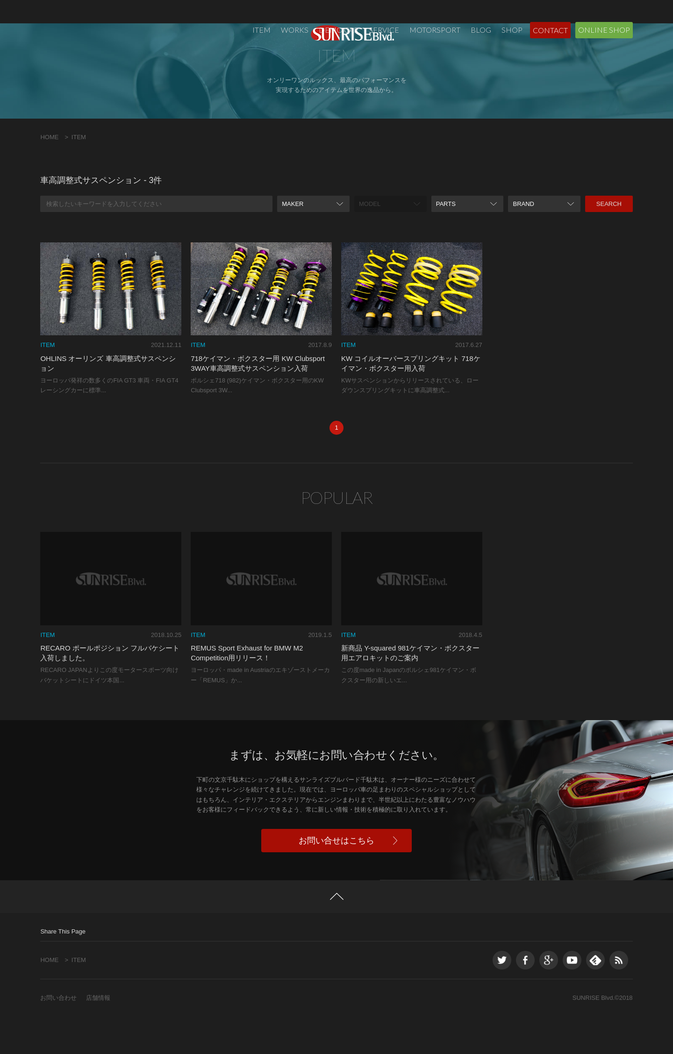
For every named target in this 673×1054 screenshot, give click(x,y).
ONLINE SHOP (604, 29)
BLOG (481, 29)
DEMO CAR (338, 29)
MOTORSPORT (434, 29)
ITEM (261, 29)
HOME (49, 174)
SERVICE (384, 29)
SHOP (512, 29)
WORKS (294, 29)
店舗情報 (98, 1035)
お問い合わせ (58, 1035)
